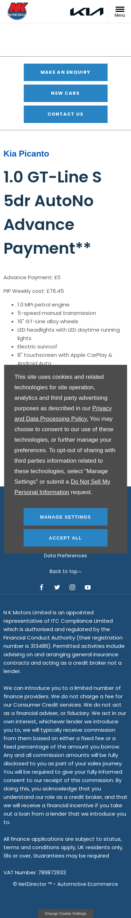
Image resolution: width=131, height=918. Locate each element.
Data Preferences (65, 555)
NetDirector (33, 884)
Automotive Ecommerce (87, 884)
